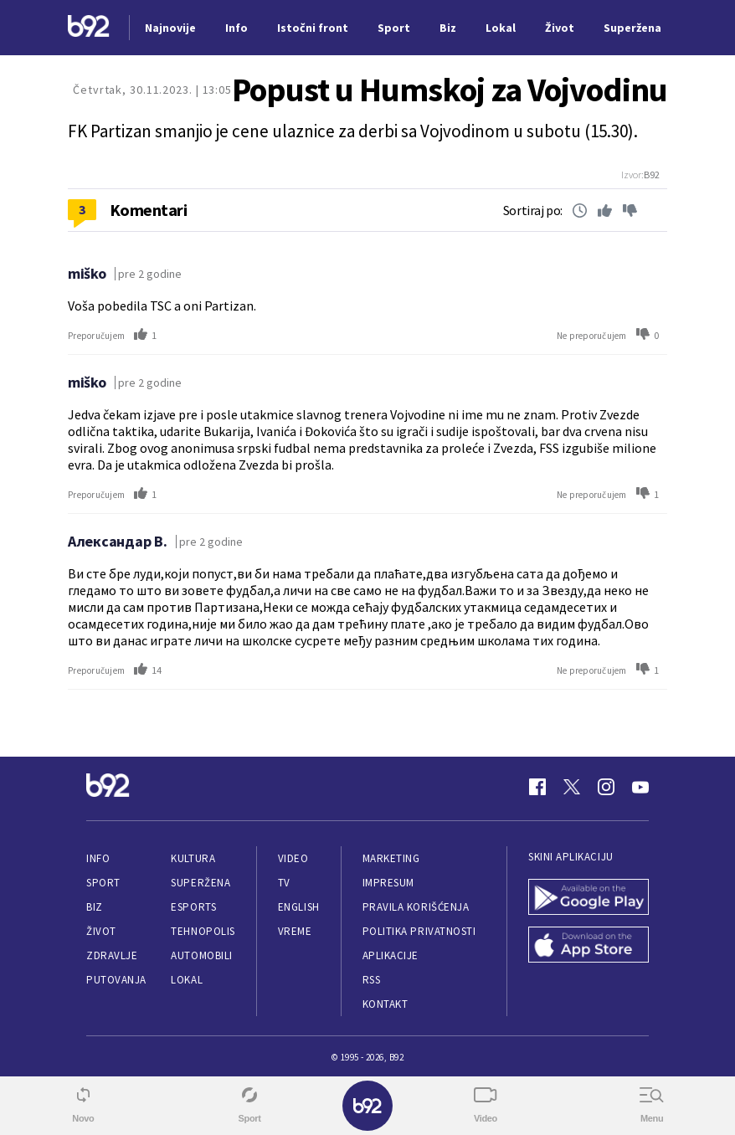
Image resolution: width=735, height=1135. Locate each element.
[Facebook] (537, 786)
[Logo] (89, 28)
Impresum (388, 883)
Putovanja (116, 980)
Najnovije (170, 27)
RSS (371, 980)
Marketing (391, 858)
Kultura (193, 858)
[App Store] (588, 946)
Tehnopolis (202, 931)
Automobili (201, 955)
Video (293, 858)
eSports (193, 907)
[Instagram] (606, 786)
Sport (103, 883)
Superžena (200, 883)
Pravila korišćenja (416, 907)
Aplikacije (390, 955)
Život (101, 931)
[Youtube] (640, 786)
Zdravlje (111, 955)
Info (98, 858)
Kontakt (385, 1004)
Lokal (187, 980)
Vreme (295, 931)
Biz (94, 907)
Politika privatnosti (419, 931)
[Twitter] (571, 786)
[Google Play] (588, 898)
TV (284, 883)
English (299, 907)
